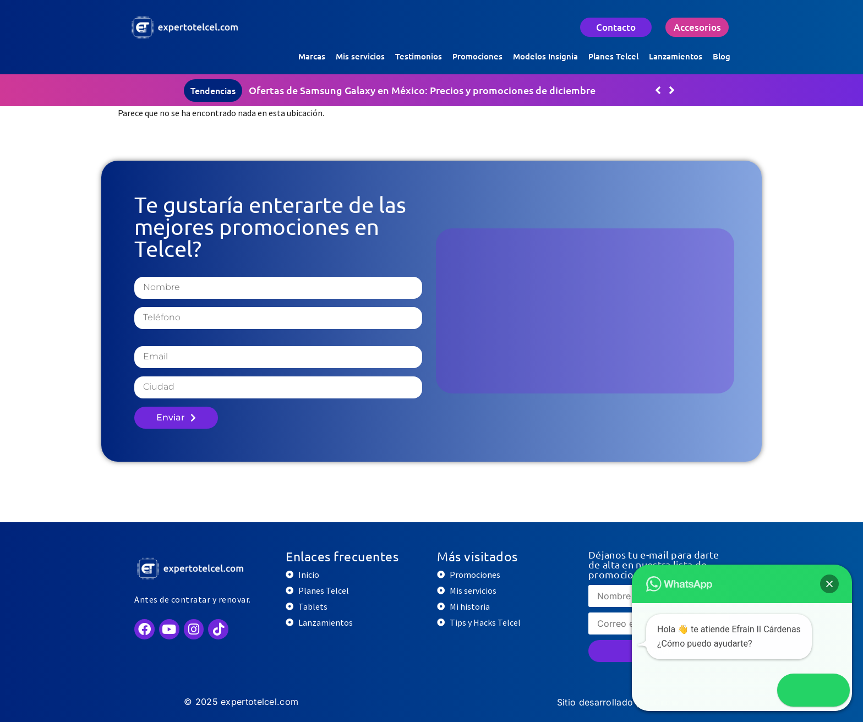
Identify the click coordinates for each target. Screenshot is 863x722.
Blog (721, 56)
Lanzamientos (675, 56)
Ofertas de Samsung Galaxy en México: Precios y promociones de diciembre (422, 90)
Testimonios (418, 56)
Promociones (477, 56)
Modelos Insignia (545, 56)
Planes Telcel (613, 56)
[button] (671, 90)
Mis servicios (360, 56)
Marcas (311, 56)
